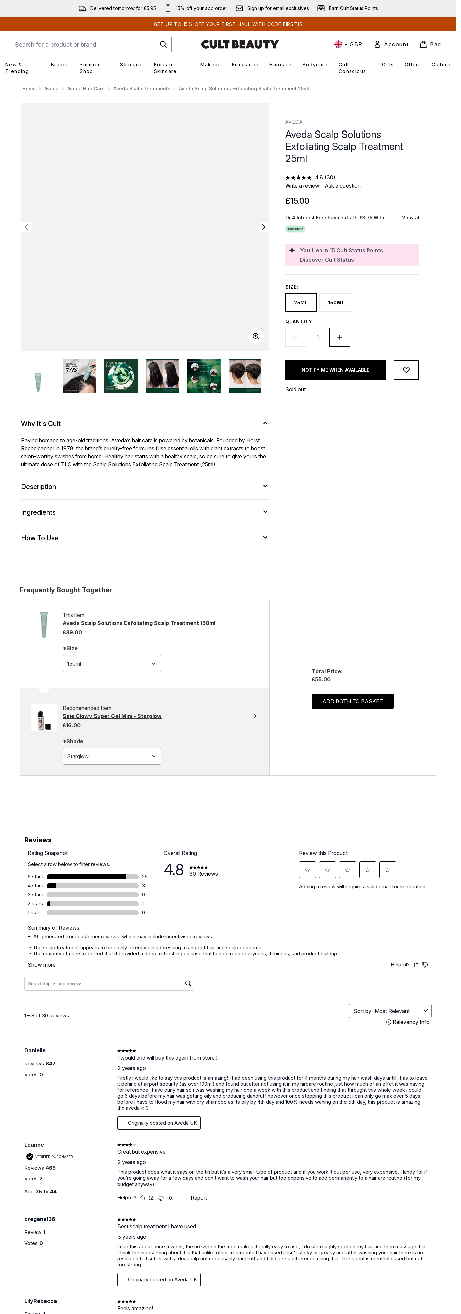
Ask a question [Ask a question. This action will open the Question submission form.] (343, 185)
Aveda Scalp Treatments (141, 88)
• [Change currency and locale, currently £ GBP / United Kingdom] (348, 44)
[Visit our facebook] (330, 1162)
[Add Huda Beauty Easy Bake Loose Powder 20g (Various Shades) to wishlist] (250, 938)
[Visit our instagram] (362, 1162)
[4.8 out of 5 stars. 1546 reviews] (172, 1082)
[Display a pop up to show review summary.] (75, 1072)
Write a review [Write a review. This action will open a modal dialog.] (302, 185)
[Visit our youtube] (378, 1162)
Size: (291, 287)
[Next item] (429, 1023)
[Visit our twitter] (346, 1162)
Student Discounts (379, 1245)
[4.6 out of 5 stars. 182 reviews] (46, 1073)
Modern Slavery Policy (309, 1245)
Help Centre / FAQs (154, 1229)
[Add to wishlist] (406, 370)
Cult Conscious (225, 1245)
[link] (391, 44)
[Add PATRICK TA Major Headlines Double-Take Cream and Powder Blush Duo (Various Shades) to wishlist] (374, 938)
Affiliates (369, 1237)
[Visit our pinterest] (394, 1162)
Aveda (51, 88)
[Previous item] (26, 1023)
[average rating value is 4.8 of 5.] (305, 177)
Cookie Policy (299, 1237)
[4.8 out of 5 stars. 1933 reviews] (296, 1082)
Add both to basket (352, 701)
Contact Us (145, 1221)
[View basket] (430, 44)
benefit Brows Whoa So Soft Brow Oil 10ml (72, 1051)
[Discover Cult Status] (358, 260)
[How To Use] (145, 538)
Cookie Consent (40, 1266)
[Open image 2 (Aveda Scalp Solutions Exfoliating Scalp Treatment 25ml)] (79, 376)
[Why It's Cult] (145, 423)
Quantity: (299, 321)
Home (29, 88)
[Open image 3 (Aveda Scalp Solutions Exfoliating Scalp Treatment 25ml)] (121, 376)
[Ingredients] (145, 512)
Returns (141, 1245)
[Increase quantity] (339, 337)
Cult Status (371, 1221)
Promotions (372, 1229)
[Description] (145, 486)
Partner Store (374, 1261)
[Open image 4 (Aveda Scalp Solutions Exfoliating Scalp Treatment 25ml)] (162, 376)
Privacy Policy (299, 1229)
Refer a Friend (375, 1253)
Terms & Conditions (305, 1221)
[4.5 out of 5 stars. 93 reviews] (417, 1082)
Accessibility (297, 1253)
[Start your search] (91, 44)
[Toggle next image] (264, 227)
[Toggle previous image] (26, 227)
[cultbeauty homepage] (240, 44)
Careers (217, 1237)
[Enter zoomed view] (256, 336)
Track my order (150, 1253)
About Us (219, 1221)
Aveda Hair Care (86, 88)
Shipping (143, 1237)
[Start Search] (163, 44)
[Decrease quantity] (295, 337)
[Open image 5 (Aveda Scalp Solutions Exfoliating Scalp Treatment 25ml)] (204, 376)
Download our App (229, 1229)
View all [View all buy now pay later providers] (411, 217)
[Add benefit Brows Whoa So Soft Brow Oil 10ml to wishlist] (126, 938)
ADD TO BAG (79, 1105)
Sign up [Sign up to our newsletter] (202, 1162)
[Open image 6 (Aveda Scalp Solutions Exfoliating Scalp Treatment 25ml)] (245, 376)
